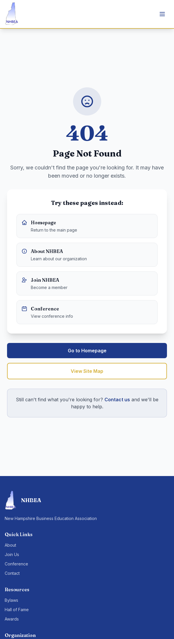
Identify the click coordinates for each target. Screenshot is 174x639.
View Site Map (87, 371)
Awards (12, 618)
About (10, 545)
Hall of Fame (17, 609)
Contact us (117, 399)
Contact (12, 573)
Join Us (12, 554)
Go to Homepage (87, 351)
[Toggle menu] (162, 14)
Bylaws (11, 600)
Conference (16, 563)
